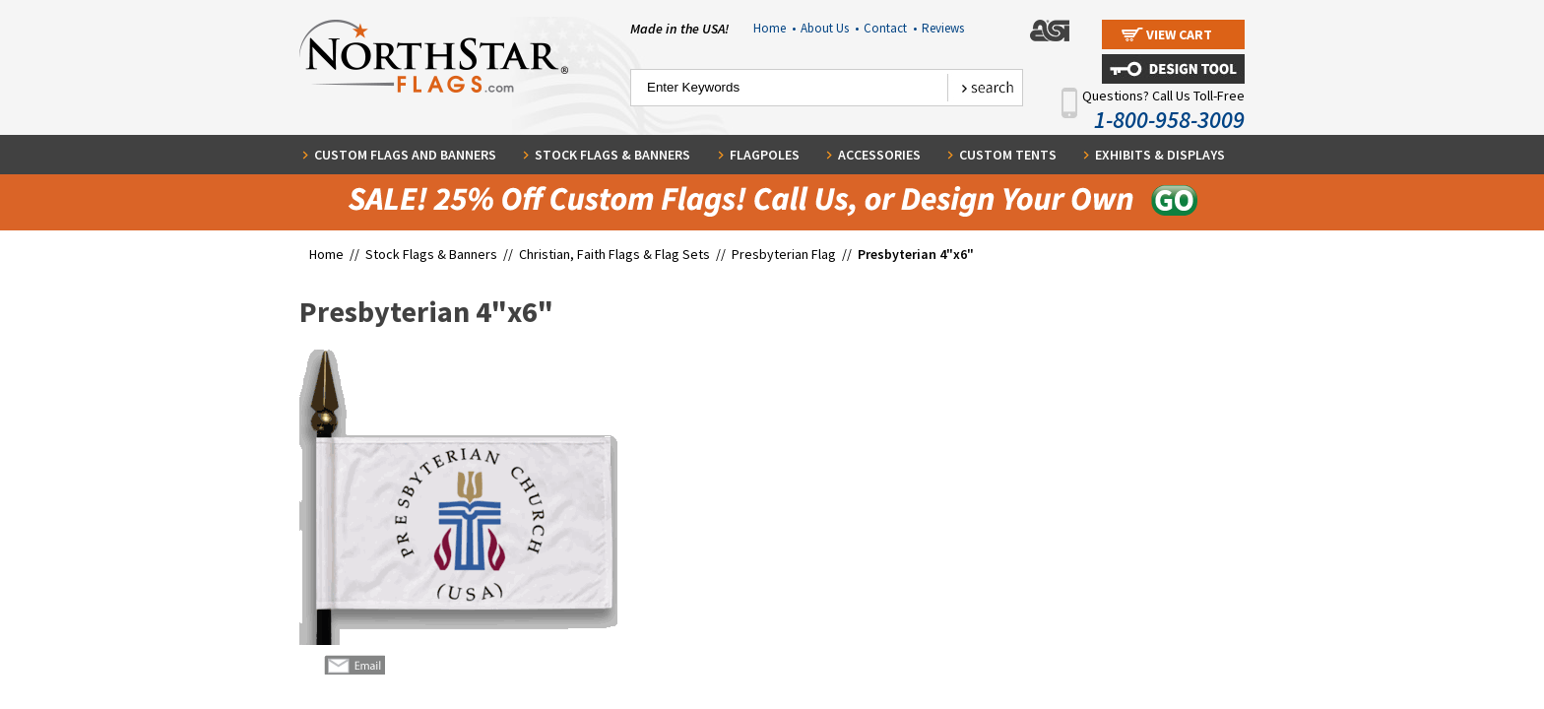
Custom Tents (1008, 154)
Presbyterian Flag (784, 254)
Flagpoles (765, 154)
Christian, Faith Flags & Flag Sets (614, 254)
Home (774, 28)
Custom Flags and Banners (405, 154)
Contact (890, 28)
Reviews (943, 28)
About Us (830, 28)
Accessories (879, 154)
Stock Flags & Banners (612, 154)
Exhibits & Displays (1160, 154)
